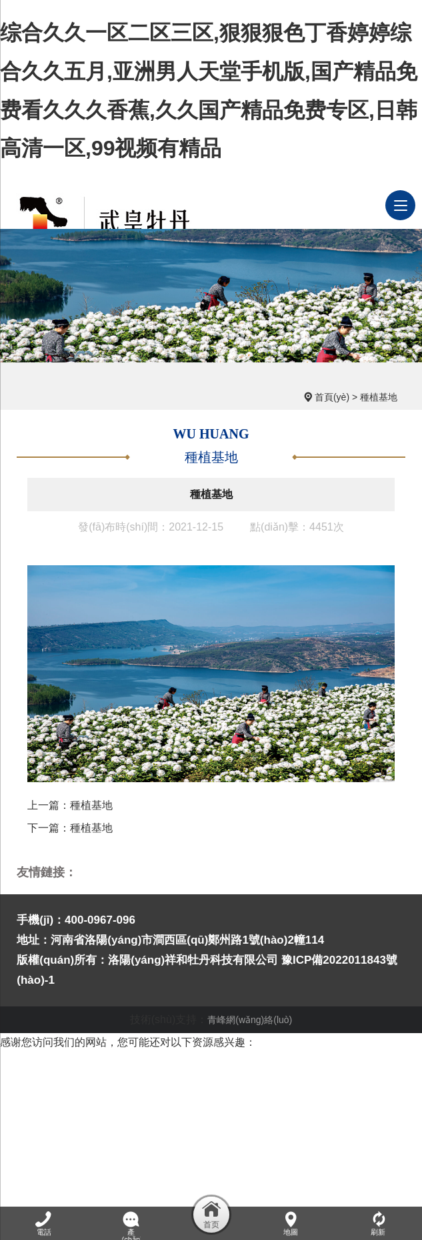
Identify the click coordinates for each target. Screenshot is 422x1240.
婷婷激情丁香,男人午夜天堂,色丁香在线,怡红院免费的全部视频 (172, 1195)
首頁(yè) (332, 397)
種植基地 (378, 397)
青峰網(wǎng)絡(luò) (249, 1019)
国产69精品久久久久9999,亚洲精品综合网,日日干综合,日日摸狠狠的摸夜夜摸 (182, 1099)
